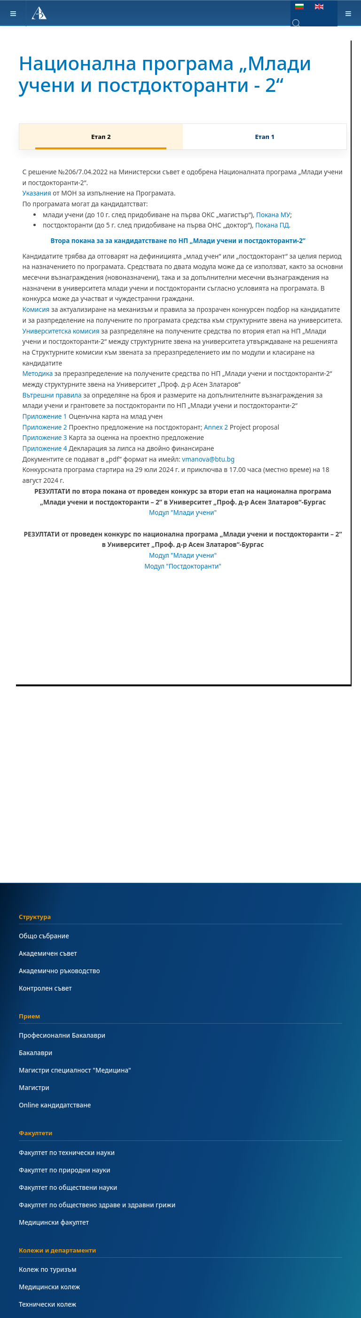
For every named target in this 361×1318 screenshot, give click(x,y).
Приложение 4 (45, 448)
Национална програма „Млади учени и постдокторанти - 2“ (170, 73)
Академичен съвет (48, 953)
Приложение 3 (45, 437)
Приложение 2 (45, 427)
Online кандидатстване (55, 1104)
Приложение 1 (45, 416)
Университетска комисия (62, 330)
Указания (37, 192)
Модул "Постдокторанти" (183, 565)
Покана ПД (272, 224)
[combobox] (303, 24)
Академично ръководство (60, 970)
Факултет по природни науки (65, 1169)
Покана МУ (273, 214)
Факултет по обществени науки (69, 1187)
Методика (38, 373)
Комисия (36, 309)
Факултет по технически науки (68, 1152)
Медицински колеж (50, 1286)
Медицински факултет (54, 1222)
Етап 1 (265, 136)
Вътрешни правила (53, 395)
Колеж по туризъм (48, 1269)
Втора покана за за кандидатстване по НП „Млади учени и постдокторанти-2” (180, 240)
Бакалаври (36, 1052)
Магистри (34, 1087)
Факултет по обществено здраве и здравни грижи (98, 1204)
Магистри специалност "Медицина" (76, 1070)
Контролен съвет (46, 988)
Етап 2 (100, 136)
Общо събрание (44, 935)
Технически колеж (48, 1304)
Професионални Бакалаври (63, 1035)
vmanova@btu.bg (208, 459)
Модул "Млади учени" (183, 512)
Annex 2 (217, 427)
